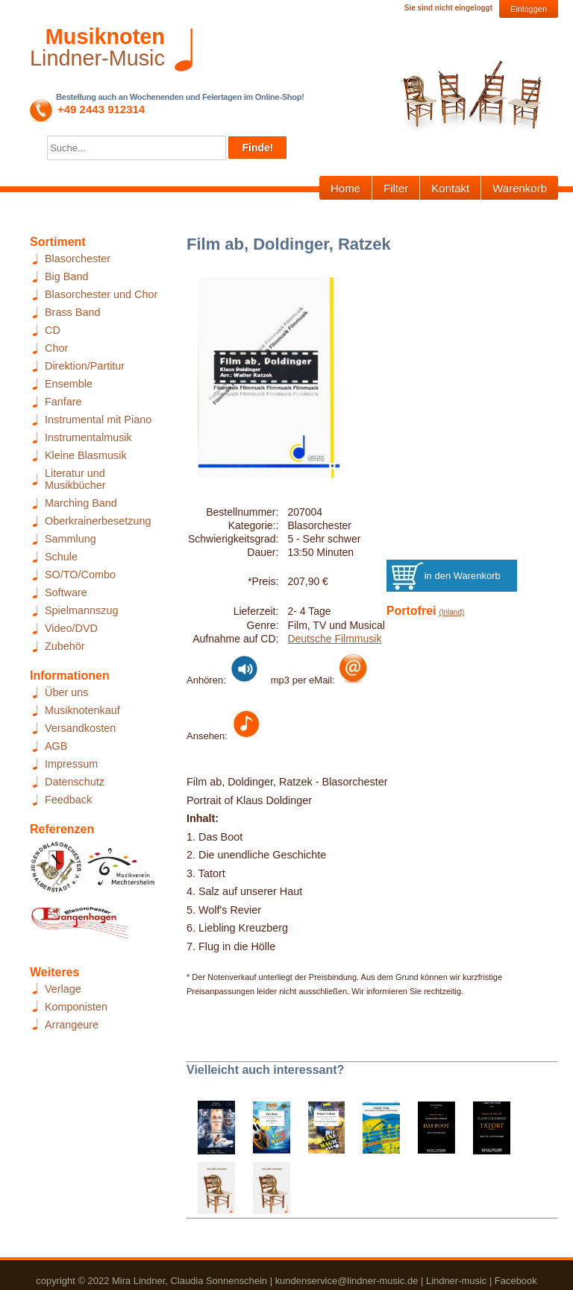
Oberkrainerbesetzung (98, 521)
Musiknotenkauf (82, 710)
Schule (61, 557)
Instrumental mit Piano (98, 420)
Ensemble (69, 384)
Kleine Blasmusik (86, 455)
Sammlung (70, 539)
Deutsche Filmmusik (334, 639)
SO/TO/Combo (80, 575)
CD (52, 330)
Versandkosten (80, 728)
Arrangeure (71, 1025)
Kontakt (450, 188)
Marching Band (81, 503)
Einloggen (528, 8)
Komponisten (76, 1007)
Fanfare (63, 402)
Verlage (63, 989)
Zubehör (65, 646)
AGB (56, 746)
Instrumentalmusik (88, 437)
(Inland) (451, 612)
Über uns (66, 692)
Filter (395, 188)
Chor (56, 348)
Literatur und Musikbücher (75, 479)
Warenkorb (519, 188)
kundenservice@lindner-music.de (347, 1280)
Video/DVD (71, 628)
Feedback (68, 800)
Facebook (516, 1280)
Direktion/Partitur (85, 366)
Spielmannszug (81, 610)
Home (345, 188)
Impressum (71, 764)
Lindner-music (456, 1280)
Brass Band (72, 312)
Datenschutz (74, 782)
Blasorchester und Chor (101, 294)
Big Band (66, 276)
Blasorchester (77, 259)
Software (66, 592)
